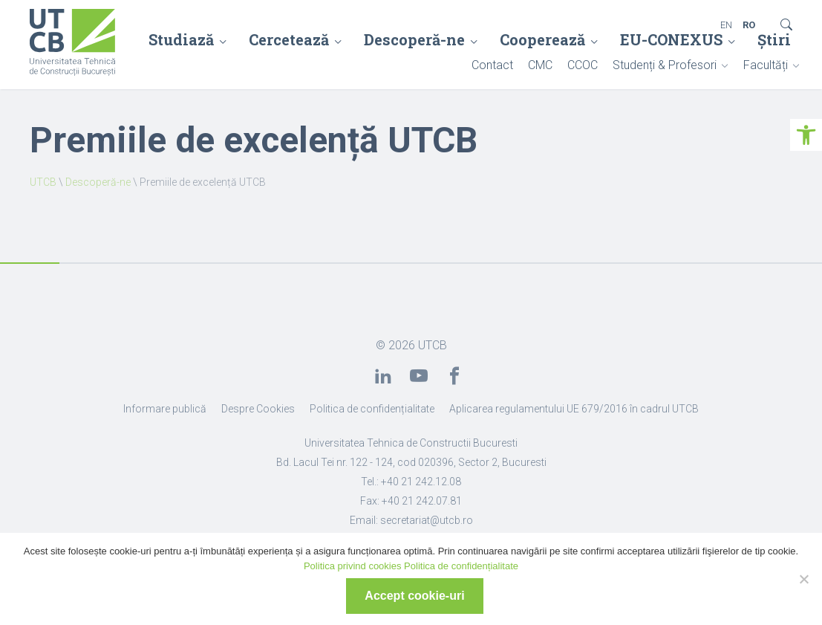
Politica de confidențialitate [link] (372, 409)
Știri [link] (774, 39)
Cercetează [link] (289, 39)
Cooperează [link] (542, 39)
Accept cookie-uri (414, 595)
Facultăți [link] (765, 65)
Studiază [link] (181, 39)
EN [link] (726, 24)
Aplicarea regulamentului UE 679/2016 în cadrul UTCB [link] (574, 409)
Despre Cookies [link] (258, 409)
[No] (803, 578)
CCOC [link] (582, 65)
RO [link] (749, 24)
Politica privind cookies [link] (353, 565)
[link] (806, 135)
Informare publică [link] (164, 409)
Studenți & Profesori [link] (665, 65)
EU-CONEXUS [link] (671, 39)
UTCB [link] (43, 182)
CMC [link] (540, 65)
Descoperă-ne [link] (414, 39)
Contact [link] (492, 65)
